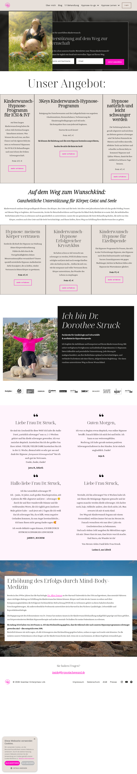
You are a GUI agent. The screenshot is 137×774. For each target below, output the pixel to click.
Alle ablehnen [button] (28, 763)
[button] (20, 768)
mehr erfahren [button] (17, 210)
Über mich (48, 5)
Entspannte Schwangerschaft (42, 521)
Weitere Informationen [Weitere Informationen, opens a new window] (26, 759)
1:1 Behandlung (69, 5)
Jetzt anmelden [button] (112, 68)
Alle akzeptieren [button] (12, 763)
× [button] (34, 739)
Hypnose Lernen (109, 5)
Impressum (79, 768)
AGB (106, 768)
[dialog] (19, 754)
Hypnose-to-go (88, 5)
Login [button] (126, 5)
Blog (58, 5)
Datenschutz (94, 768)
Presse (114, 768)
